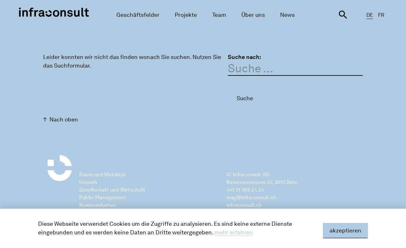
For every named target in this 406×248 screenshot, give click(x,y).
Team (219, 14)
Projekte (186, 14)
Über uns (253, 14)
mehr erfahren (233, 232)
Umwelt (88, 182)
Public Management (102, 197)
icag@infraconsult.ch (251, 197)
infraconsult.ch (244, 205)
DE (369, 15)
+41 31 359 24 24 (245, 190)
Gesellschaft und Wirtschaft (112, 190)
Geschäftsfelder (138, 14)
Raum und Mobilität (102, 175)
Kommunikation (97, 205)
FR (381, 15)
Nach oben (63, 119)
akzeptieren (345, 230)
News (287, 14)
